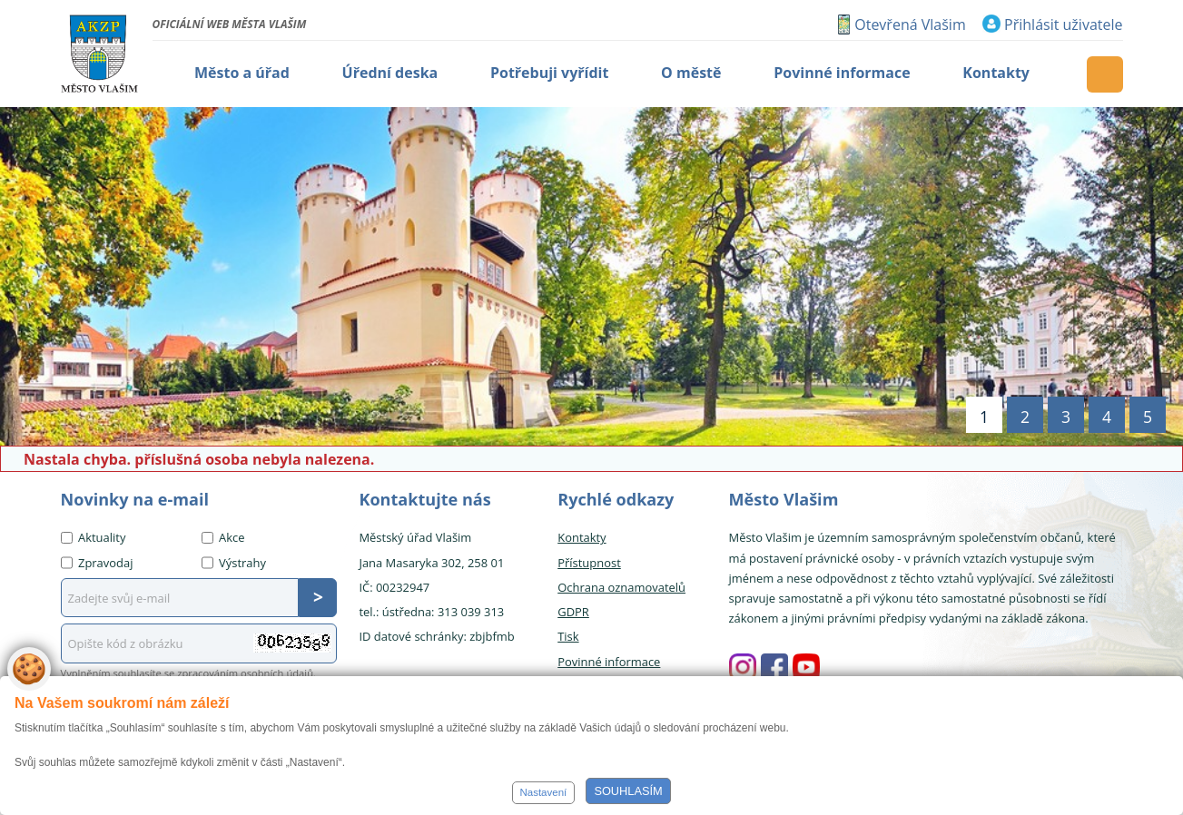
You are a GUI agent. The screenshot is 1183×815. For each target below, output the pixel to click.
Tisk (567, 636)
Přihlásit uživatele (1063, 24)
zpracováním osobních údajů (245, 673)
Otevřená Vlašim (909, 24)
